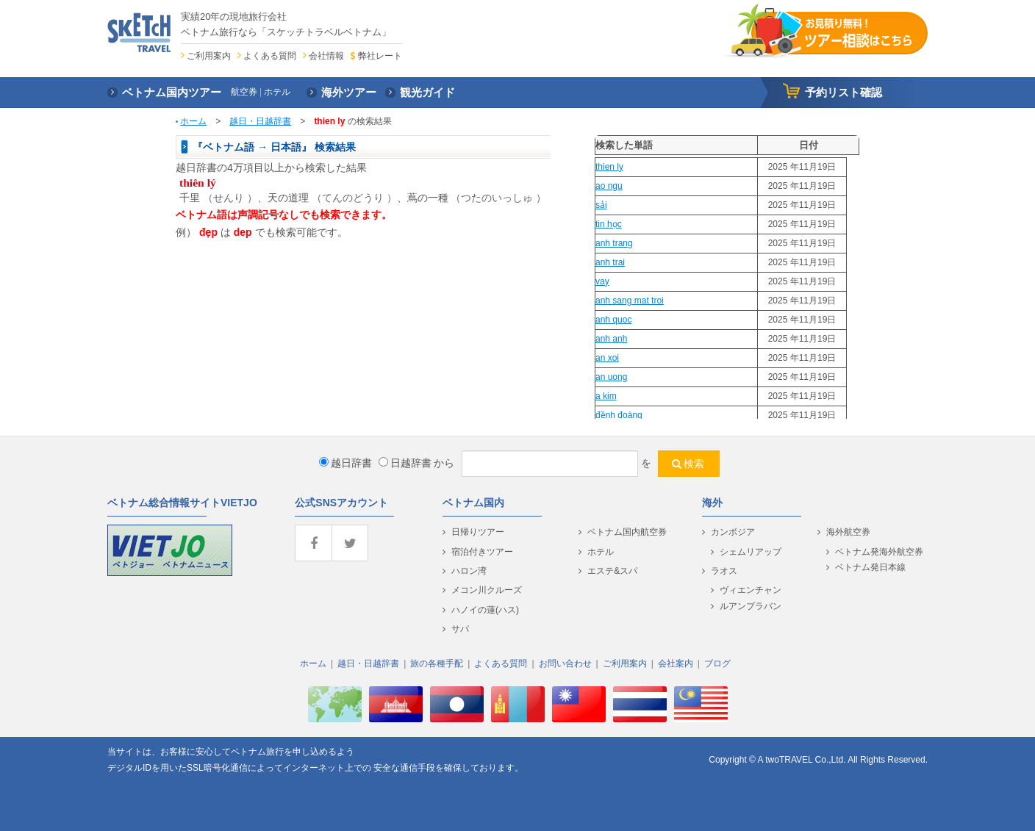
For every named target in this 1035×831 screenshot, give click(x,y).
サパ (460, 629)
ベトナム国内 (473, 502)
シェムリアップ (750, 552)
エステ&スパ (612, 571)
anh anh (611, 339)
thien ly (609, 167)
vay (602, 281)
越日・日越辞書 (260, 121)
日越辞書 (405, 463)
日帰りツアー (477, 532)
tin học (608, 224)
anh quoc (613, 319)
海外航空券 (848, 532)
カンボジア (733, 532)
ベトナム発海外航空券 (879, 552)
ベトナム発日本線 (870, 567)
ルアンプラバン (750, 606)
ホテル (600, 552)
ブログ (717, 663)
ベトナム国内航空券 (627, 532)
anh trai (610, 262)
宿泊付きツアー (482, 552)
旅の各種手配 (436, 663)
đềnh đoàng (618, 415)
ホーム (193, 121)
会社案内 (675, 663)
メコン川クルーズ (486, 590)
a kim (606, 396)
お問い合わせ (565, 663)
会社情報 (326, 56)
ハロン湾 (469, 571)
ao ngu (609, 186)
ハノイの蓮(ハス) (485, 610)
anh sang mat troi (629, 300)
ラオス (724, 571)
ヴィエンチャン (750, 590)
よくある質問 (269, 56)
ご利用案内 (209, 56)
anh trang (614, 243)
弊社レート (380, 56)
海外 (712, 502)
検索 (694, 464)
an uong (611, 377)
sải (601, 205)
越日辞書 (345, 463)
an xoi (607, 358)
